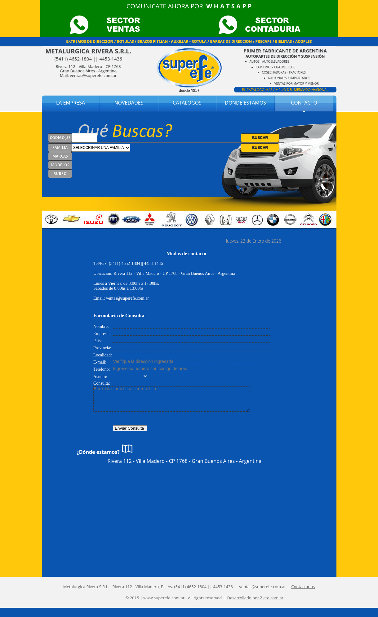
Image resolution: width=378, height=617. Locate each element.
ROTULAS (125, 41)
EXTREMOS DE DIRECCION (89, 41)
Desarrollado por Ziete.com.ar (255, 598)
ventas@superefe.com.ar (127, 298)
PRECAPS (264, 41)
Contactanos (303, 586)
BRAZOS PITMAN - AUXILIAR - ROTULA (172, 41)
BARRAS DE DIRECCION (231, 41)
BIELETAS (283, 41)
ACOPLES (303, 41)
